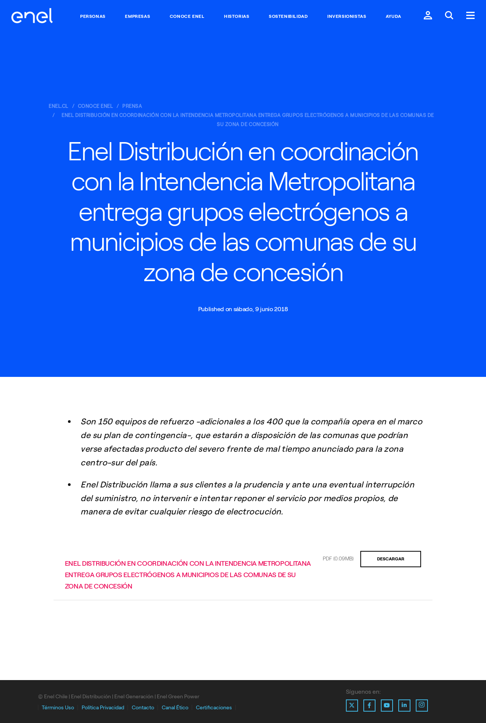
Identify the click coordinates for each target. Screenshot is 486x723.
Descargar (390, 559)
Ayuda (393, 16)
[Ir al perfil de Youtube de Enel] (387, 705)
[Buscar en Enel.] (449, 16)
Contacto (143, 707)
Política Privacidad (103, 707)
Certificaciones (214, 707)
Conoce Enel (187, 16)
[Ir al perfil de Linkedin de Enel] (404, 705)
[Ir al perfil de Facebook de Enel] (369, 705)
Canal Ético (175, 707)
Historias (236, 16)
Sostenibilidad (288, 16)
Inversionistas (346, 16)
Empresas (137, 16)
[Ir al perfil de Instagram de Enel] (422, 705)
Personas (93, 16)
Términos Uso (58, 707)
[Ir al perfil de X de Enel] (352, 705)
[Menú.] (470, 16)
